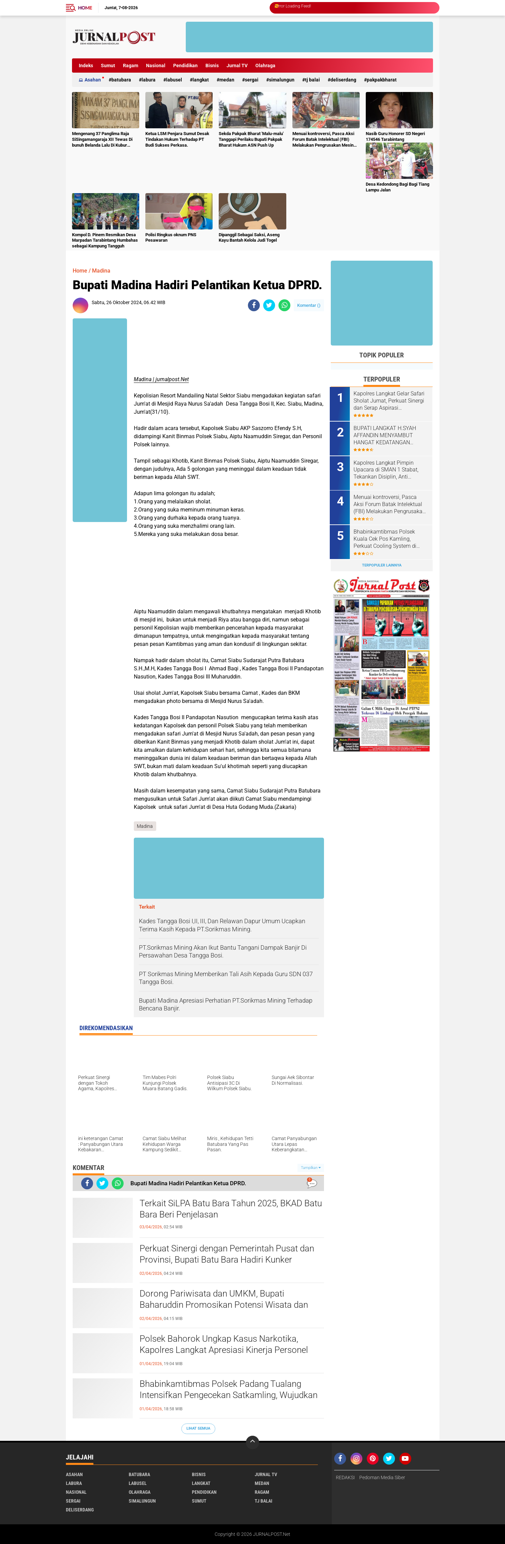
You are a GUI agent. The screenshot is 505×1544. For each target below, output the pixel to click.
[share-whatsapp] (284, 305)
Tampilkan (311, 1168)
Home (85, 8)
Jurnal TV (237, 65)
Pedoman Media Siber (382, 1477)
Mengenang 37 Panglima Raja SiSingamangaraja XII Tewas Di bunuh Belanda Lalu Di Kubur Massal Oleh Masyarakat (102, 139)
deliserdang (343, 79)
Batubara (121, 79)
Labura (149, 79)
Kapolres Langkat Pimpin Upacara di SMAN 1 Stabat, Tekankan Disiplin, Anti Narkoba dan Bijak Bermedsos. (387, 469)
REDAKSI (345, 1477)
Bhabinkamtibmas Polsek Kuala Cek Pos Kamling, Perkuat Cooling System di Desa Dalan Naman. (386, 537)
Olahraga (265, 65)
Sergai (251, 79)
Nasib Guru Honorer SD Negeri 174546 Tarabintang (395, 136)
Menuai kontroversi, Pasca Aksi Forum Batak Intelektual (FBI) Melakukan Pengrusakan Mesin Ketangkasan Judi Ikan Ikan (323, 139)
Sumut (108, 65)
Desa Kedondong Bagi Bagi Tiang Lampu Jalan (397, 187)
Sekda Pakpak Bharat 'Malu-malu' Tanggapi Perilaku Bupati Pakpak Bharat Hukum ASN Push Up (251, 139)
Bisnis (212, 65)
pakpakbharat (382, 79)
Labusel (174, 79)
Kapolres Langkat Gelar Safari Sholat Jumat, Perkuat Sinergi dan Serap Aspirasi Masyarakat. (390, 400)
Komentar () (309, 305)
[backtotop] (252, 1442)
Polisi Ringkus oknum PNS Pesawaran (170, 237)
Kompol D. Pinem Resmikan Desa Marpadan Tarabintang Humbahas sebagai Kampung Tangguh (105, 240)
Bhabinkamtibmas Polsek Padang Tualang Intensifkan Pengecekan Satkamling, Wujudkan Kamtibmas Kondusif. (229, 1395)
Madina (101, 270)
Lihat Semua (198, 1428)
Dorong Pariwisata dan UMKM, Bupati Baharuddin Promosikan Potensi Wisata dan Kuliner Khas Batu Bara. (224, 1305)
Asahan (93, 79)
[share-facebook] (254, 305)
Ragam (130, 65)
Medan (226, 79)
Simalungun (281, 79)
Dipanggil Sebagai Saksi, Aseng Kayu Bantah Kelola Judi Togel (249, 237)
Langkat (201, 79)
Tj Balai (312, 79)
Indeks (86, 65)
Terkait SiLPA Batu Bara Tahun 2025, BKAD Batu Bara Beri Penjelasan (231, 1209)
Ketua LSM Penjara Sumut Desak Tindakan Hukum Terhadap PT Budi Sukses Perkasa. (177, 139)
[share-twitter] (269, 305)
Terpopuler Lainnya (381, 564)
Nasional (155, 65)
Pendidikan (185, 65)
